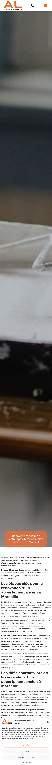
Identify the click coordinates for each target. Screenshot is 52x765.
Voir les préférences (26, 758)
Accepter (25, 745)
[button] (48, 722)
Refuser (26, 751)
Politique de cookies (26, 762)
